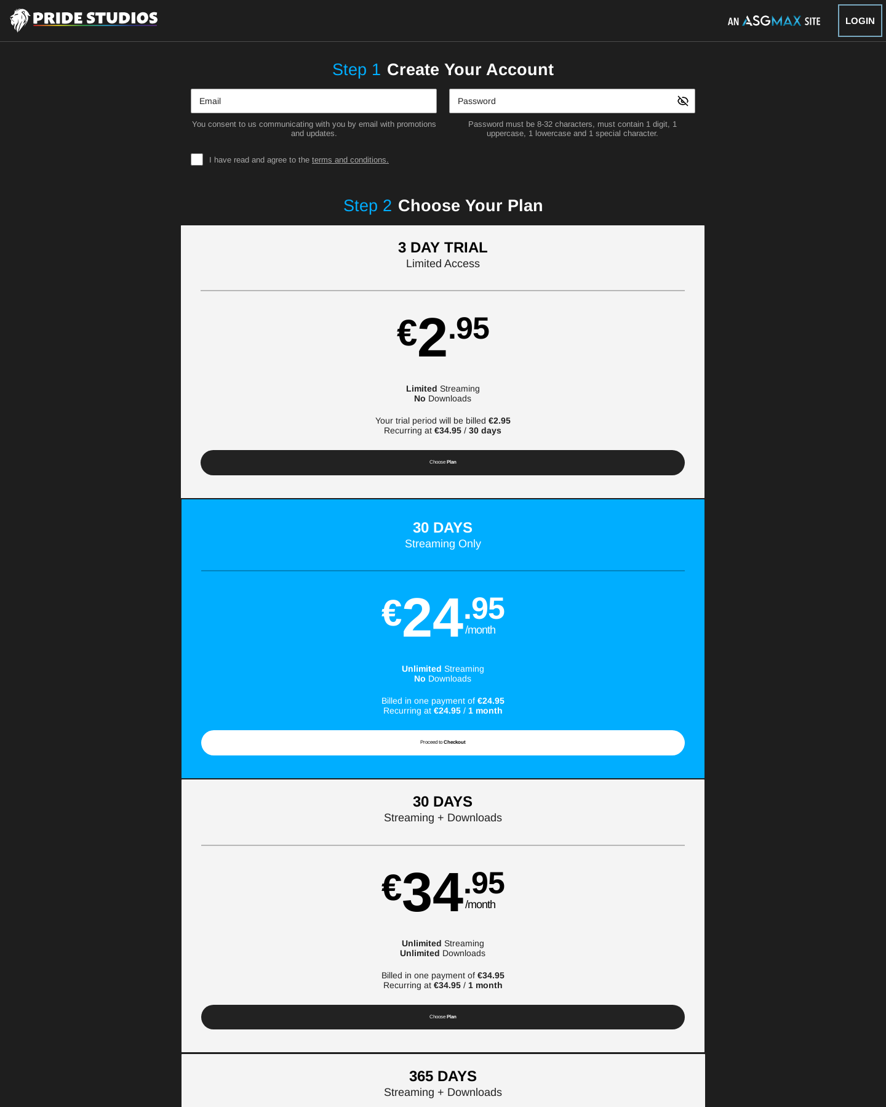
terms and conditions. (350, 159)
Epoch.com (224, 1028)
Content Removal (689, 1028)
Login (860, 20)
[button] (155, 368)
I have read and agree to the (299, 160)
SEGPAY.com (529, 1028)
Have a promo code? (752, 563)
